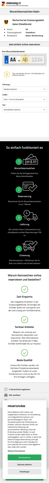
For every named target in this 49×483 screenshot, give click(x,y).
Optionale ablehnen (24, 464)
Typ (3, 104)
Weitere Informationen (16, 450)
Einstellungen (25, 471)
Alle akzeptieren (24, 457)
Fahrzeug (6, 84)
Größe (4, 94)
